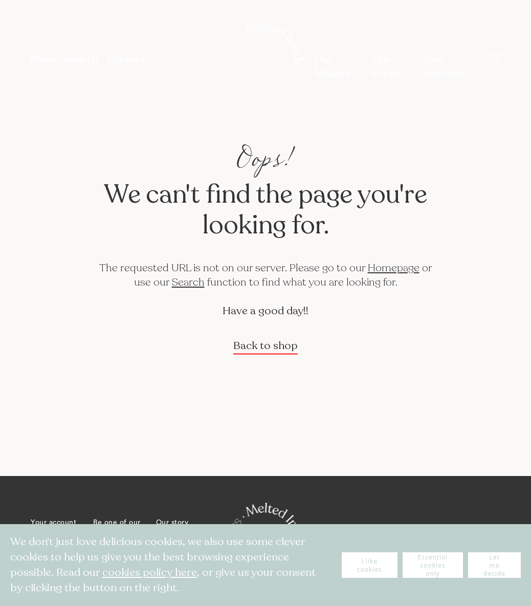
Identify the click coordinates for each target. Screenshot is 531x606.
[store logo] (265, 59)
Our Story (386, 66)
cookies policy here (149, 572)
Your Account (444, 66)
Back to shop (265, 345)
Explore (126, 59)
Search (188, 282)
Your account (53, 522)
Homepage (393, 268)
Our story (172, 522)
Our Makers (332, 66)
